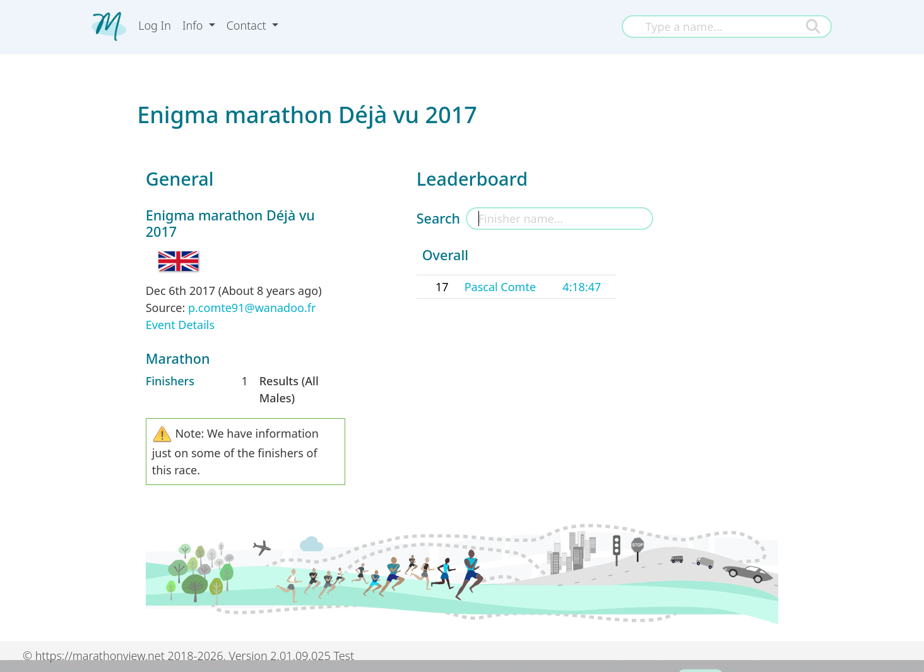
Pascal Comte (500, 286)
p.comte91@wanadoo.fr (252, 307)
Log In (154, 25)
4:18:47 (581, 286)
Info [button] (194, 25)
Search (438, 218)
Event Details (180, 324)
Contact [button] (248, 25)
